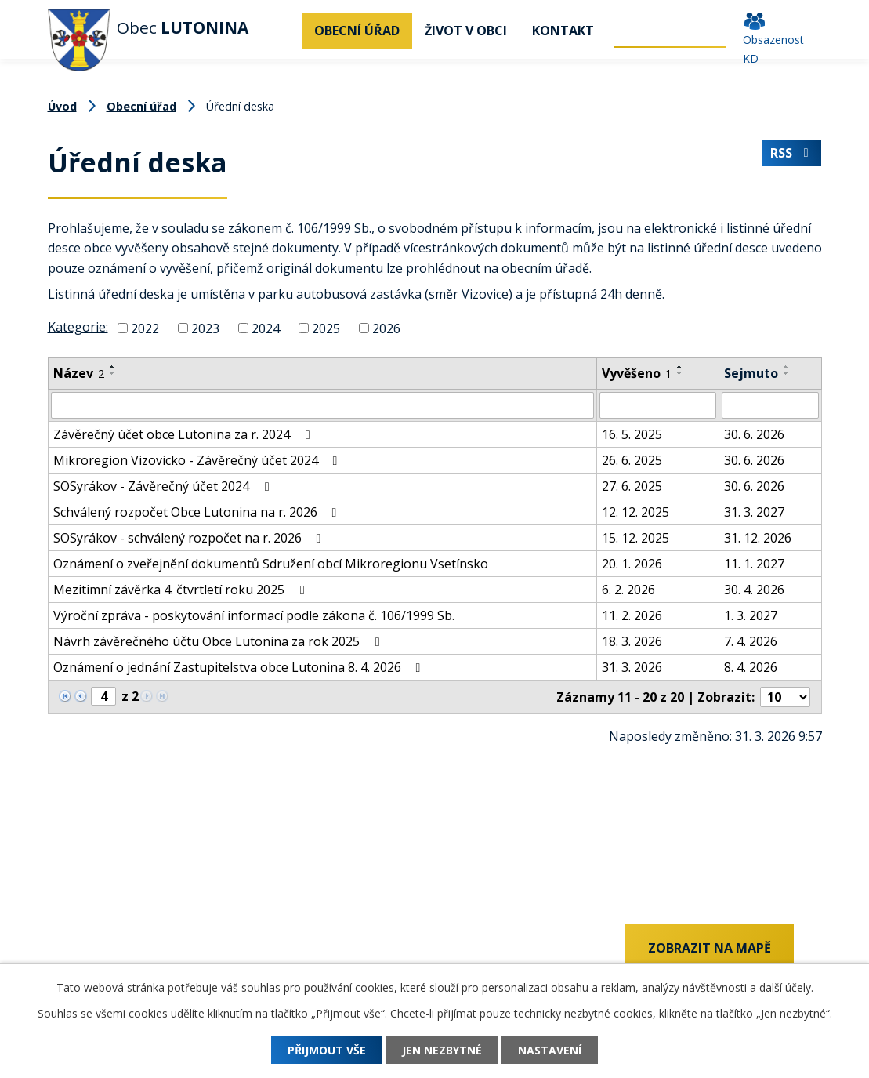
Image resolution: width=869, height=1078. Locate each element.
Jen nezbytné (442, 1050)
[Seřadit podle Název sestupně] (112, 373)
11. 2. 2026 (632, 615)
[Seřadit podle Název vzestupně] (112, 367)
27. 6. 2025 (632, 486)
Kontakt (563, 30)
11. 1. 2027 (754, 563)
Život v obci (466, 30)
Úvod (282, 31)
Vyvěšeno (637, 373)
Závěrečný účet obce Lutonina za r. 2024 (184, 434)
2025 (326, 328)
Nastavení (549, 1050)
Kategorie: (78, 327)
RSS (792, 153)
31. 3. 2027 (754, 512)
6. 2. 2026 (628, 589)
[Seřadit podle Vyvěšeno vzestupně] (680, 367)
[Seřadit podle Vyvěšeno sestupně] (680, 373)
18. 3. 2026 (632, 641)
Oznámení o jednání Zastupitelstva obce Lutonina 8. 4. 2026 (239, 667)
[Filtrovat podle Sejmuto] (770, 405)
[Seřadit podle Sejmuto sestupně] (786, 373)
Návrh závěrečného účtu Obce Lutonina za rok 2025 (219, 641)
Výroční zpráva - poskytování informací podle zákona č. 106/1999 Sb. (253, 615)
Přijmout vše (327, 1050)
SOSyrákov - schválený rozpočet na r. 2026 (190, 537)
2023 (205, 328)
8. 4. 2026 (750, 667)
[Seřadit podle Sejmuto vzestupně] (786, 367)
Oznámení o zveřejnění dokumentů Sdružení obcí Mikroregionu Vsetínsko (270, 563)
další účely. (786, 987)
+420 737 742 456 (99, 949)
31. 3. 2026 (632, 667)
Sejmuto (751, 373)
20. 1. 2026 (632, 563)
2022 (145, 328)
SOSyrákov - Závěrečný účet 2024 (163, 486)
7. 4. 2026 (750, 641)
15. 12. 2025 (635, 537)
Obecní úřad (357, 30)
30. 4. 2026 (754, 589)
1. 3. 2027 (750, 615)
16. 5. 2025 (632, 434)
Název (78, 373)
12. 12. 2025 (635, 512)
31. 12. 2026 (757, 537)
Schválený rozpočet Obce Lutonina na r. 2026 (197, 512)
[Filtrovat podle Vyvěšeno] (657, 405)
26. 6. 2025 (632, 460)
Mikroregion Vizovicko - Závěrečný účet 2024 (198, 460)
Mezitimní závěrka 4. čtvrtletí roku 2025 (181, 589)
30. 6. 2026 (754, 434)
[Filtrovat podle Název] (323, 405)
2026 (386, 328)
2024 (266, 328)
